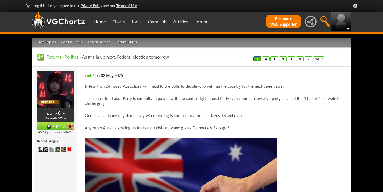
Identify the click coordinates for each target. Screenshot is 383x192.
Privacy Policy (91, 5)
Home (100, 22)
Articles (180, 22)
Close (355, 6)
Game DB (157, 22)
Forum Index (72, 42)
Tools (136, 22)
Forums (54, 57)
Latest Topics (99, 42)
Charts (118, 22)
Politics (71, 57)
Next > (318, 58)
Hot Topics (46, 42)
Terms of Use (126, 5)
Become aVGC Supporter (283, 21)
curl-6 (54, 113)
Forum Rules (126, 42)
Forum (200, 22)
